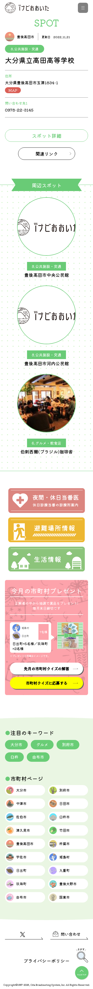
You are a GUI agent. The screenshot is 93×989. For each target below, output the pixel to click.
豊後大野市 (63, 884)
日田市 (59, 803)
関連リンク (46, 153)
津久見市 (18, 830)
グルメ (42, 744)
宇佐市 (16, 857)
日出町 (16, 870)
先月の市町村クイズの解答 (46, 669)
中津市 (16, 803)
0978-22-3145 (19, 110)
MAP (12, 90)
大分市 (16, 744)
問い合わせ (67, 934)
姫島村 (59, 857)
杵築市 (59, 844)
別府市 (68, 744)
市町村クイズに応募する (46, 683)
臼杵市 (59, 817)
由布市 (38, 757)
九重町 (59, 870)
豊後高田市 (19, 844)
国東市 (59, 897)
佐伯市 (16, 817)
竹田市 (59, 830)
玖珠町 (16, 884)
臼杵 (14, 757)
